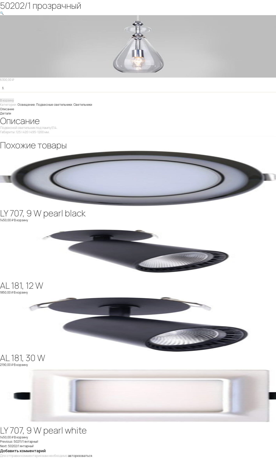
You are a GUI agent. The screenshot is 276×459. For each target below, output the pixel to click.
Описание (7, 109)
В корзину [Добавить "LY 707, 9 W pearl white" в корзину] (21, 437)
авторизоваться (80, 455)
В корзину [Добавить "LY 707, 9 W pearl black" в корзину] (21, 220)
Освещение (26, 104)
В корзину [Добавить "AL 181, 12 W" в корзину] (21, 292)
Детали (5, 113)
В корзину (7, 100)
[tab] (138, 109)
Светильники (85, 104)
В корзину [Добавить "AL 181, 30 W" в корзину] (21, 364)
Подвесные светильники (55, 104)
